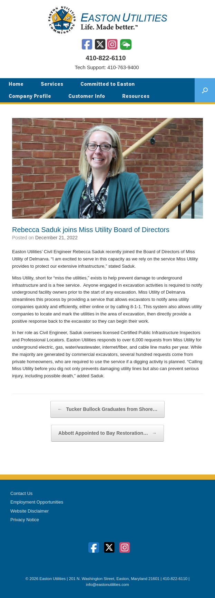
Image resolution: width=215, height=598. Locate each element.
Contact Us (21, 493)
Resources (135, 96)
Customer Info (86, 96)
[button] (205, 90)
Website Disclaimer (29, 511)
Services (52, 84)
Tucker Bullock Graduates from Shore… (108, 409)
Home (16, 84)
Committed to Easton (107, 84)
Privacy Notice (24, 519)
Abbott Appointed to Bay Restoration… (107, 433)
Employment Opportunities (36, 502)
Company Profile (30, 96)
